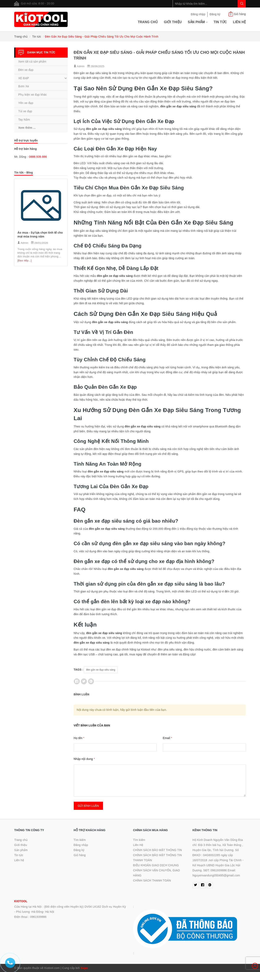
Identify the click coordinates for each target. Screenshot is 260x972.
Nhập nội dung (84, 759)
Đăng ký (215, 14)
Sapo (84, 968)
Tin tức (220, 22)
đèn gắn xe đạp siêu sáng (100, 669)
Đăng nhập (198, 14)
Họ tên (79, 738)
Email (167, 738)
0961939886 (38, 916)
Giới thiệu (173, 22)
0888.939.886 (38, 156)
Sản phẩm (198, 22)
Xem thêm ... (27, 127)
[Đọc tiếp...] (24, 260)
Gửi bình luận (88, 805)
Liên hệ (239, 22)
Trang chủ (148, 22)
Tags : (78, 669)
